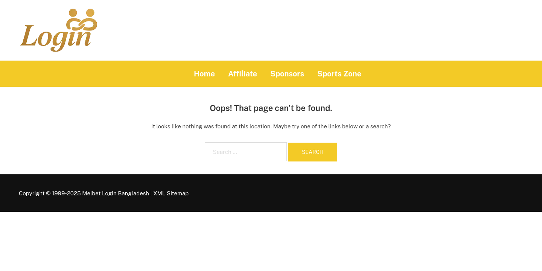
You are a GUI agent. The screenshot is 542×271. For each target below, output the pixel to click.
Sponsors (287, 73)
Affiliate (242, 73)
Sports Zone (339, 73)
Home (204, 73)
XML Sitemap (171, 193)
